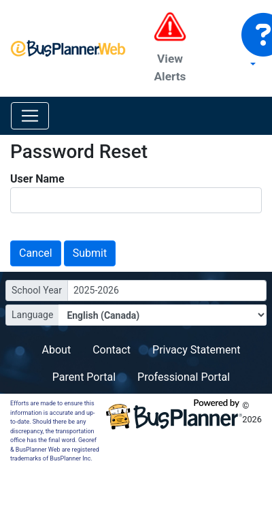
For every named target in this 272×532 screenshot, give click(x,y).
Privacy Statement (196, 349)
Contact (111, 349)
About (56, 349)
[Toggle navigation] (30, 115)
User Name (37, 178)
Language (32, 314)
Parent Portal (84, 377)
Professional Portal (183, 377)
